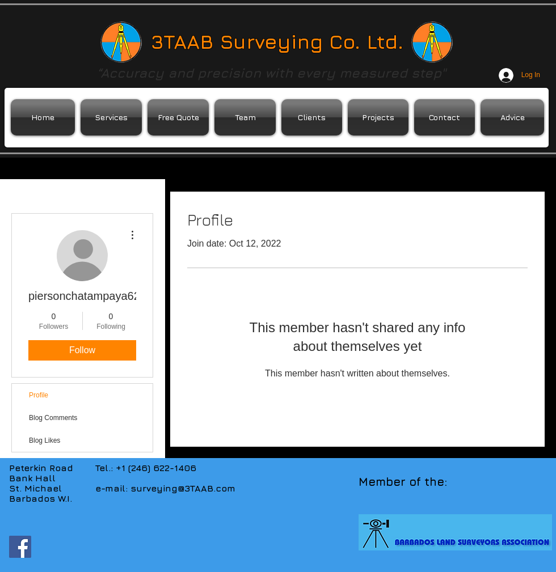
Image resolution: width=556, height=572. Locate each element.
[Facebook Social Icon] (20, 547)
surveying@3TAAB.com (182, 488)
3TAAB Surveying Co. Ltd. (277, 41)
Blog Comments (53, 418)
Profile (38, 395)
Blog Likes (44, 440)
